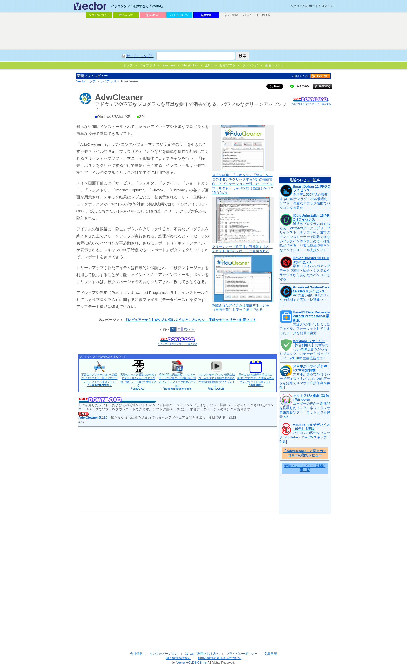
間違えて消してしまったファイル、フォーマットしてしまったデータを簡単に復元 (304, 328)
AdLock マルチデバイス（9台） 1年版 (311, 427)
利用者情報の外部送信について (219, 658)
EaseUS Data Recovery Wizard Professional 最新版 (311, 316)
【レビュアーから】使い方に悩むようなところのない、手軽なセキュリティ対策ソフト (190, 320)
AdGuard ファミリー (309, 341)
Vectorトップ (86, 81)
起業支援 (206, 15)
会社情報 (136, 653)
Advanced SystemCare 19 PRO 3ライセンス (311, 289)
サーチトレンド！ (140, 56)
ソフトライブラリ (99, 15)
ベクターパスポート (304, 6)
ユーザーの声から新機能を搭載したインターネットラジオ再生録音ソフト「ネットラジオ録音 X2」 (304, 410)
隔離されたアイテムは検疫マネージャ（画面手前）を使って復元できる (240, 307)
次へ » (189, 329)
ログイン (327, 6)
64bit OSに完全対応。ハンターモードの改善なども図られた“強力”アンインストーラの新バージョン (177, 381)
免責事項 (270, 653)
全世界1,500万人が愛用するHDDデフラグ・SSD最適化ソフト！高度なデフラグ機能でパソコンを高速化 (304, 201)
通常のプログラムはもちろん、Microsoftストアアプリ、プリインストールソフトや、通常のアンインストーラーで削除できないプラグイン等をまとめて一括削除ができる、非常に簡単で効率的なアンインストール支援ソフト (304, 237)
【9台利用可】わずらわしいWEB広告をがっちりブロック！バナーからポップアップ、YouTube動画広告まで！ (304, 351)
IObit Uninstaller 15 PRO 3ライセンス (311, 217)
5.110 (92, 417)
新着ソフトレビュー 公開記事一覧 (305, 468)
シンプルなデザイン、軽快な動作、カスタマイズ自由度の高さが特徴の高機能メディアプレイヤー (216, 381)
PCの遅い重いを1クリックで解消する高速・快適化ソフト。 (304, 299)
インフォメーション (164, 653)
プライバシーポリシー (241, 653)
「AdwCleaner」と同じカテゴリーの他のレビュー (304, 453)
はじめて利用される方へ (202, 653)
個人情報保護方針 (178, 658)
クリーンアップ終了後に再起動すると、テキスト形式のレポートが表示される (242, 249)
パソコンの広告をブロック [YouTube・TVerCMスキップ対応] (304, 437)
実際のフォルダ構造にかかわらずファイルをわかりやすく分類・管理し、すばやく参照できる (138, 381)
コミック (247, 15)
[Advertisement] (203, 34)
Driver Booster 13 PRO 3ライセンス (311, 260)
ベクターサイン (179, 15)
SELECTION (262, 15)
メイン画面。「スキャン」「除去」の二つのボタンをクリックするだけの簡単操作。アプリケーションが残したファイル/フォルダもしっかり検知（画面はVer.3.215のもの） (243, 184)
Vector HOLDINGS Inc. (192, 662)
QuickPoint (152, 15)
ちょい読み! (231, 15)
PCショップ (126, 15)
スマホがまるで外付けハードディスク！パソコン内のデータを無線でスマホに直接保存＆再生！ (304, 380)
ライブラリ (108, 81)
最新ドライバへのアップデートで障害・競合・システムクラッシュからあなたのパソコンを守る (304, 272)
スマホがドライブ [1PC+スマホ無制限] (311, 368)
